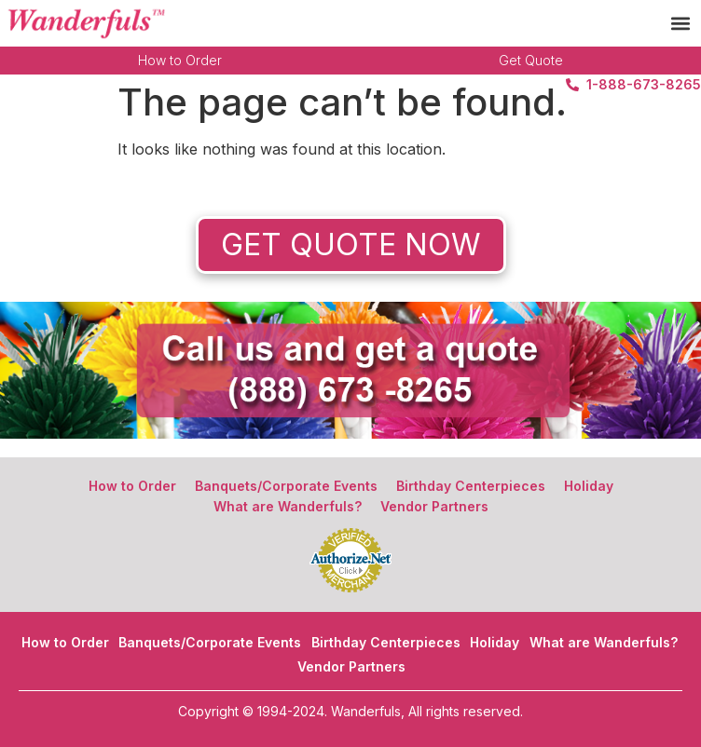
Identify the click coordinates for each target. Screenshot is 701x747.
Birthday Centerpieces (470, 486)
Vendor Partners (434, 506)
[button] (681, 23)
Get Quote (531, 60)
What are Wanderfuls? (287, 506)
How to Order (180, 60)
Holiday (588, 486)
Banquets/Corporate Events (286, 486)
